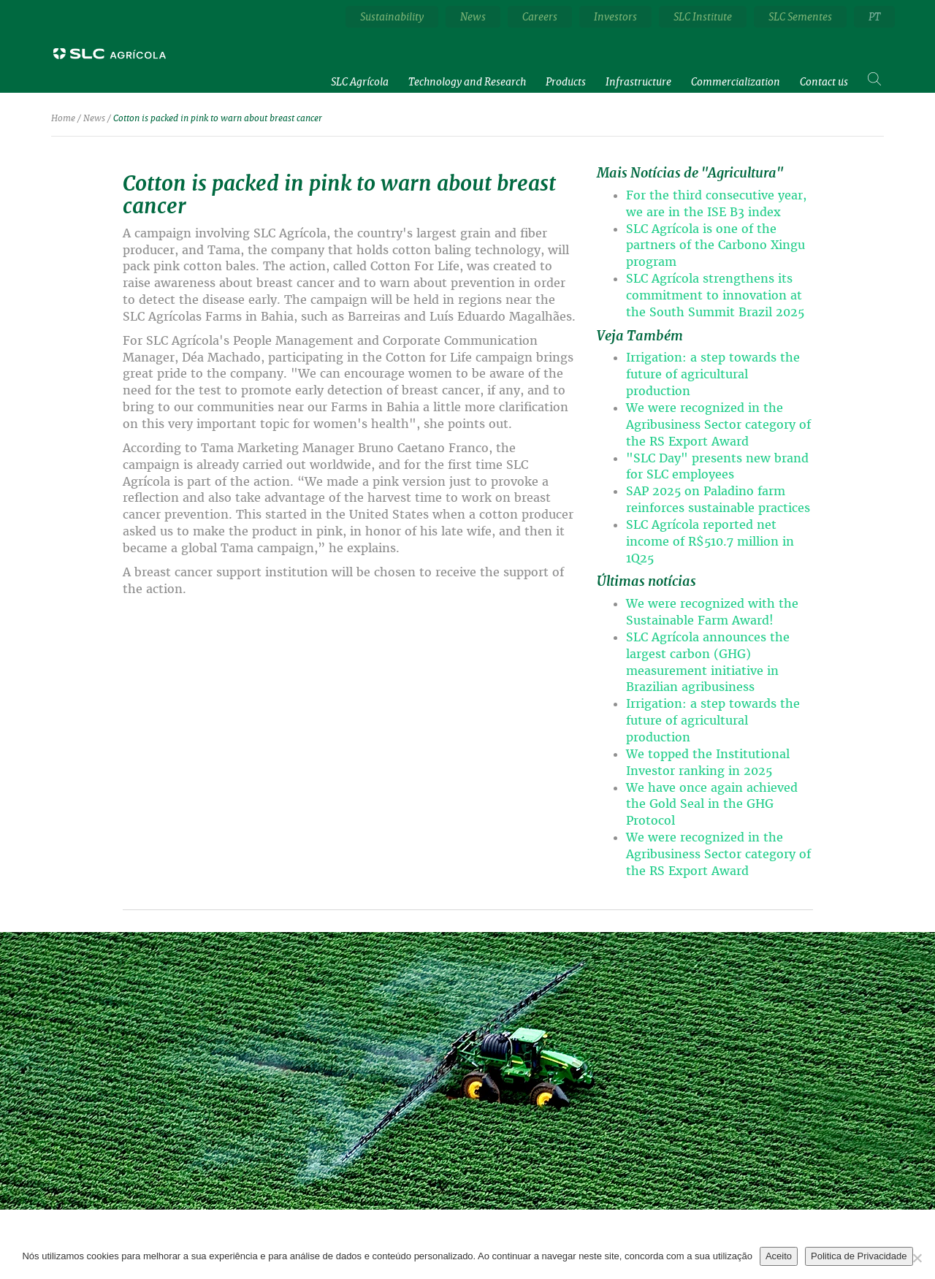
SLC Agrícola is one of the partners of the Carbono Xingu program (715, 245)
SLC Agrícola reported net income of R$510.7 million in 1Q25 (710, 541)
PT (874, 16)
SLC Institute (702, 16)
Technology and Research (467, 81)
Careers (539, 16)
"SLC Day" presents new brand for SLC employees (717, 467)
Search (876, 75)
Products (566, 81)
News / (97, 118)
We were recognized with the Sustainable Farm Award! (712, 612)
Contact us (824, 81)
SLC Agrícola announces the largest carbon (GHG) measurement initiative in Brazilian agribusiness (708, 662)
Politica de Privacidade (859, 1256)
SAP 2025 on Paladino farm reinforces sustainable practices (718, 500)
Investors (615, 16)
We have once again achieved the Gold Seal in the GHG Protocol (712, 804)
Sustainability (392, 16)
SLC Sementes (800, 16)
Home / (66, 118)
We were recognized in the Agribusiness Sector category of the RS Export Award (718, 424)
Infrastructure (638, 81)
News (473, 16)
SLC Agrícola (360, 81)
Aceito (779, 1256)
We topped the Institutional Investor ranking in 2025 (708, 763)
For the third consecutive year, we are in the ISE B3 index (716, 204)
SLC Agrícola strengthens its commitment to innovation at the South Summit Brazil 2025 (715, 295)
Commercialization (735, 81)
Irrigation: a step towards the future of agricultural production (713, 374)
